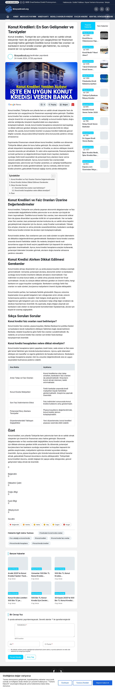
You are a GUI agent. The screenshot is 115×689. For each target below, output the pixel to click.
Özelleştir (65, 683)
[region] (57, 680)
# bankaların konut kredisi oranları (51, 533)
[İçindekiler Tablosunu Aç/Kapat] (52, 176)
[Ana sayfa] (7, 17)
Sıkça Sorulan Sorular (19, 185)
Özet (12, 193)
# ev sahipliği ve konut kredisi (20, 538)
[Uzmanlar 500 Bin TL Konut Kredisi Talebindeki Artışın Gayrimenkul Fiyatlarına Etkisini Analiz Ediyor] (41, 568)
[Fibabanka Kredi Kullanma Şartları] (95, 80)
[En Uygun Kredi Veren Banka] (95, 137)
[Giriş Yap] (102, 9)
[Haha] (36, 524)
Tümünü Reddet (82, 683)
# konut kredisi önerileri (41, 543)
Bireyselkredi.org (22, 55)
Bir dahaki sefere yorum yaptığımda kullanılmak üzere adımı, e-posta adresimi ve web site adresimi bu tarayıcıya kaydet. (40, 650)
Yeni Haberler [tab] (102, 26)
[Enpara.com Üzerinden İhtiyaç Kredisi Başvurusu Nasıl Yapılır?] (95, 165)
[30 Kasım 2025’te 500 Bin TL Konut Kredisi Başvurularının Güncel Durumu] (65, 592)
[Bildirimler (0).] (107, 9)
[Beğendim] (14, 524)
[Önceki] (21, 2)
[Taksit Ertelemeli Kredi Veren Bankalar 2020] (95, 65)
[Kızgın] (66, 524)
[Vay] (46, 524)
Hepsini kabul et (102, 683)
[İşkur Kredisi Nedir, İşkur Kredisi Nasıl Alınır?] (95, 151)
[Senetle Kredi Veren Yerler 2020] (95, 108)
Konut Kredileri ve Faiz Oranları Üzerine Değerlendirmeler (33, 179)
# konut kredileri (40, 538)
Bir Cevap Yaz (16, 614)
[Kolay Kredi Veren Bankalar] (95, 123)
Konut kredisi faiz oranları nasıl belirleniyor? (30, 188)
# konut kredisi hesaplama (19, 543)
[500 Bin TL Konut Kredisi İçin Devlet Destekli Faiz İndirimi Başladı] (41, 592)
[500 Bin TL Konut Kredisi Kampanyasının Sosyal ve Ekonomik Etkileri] (65, 568)
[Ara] (96, 9)
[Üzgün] (56, 524)
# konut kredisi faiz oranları (60, 538)
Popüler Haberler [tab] (88, 26)
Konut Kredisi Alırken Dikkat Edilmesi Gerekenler (29, 182)
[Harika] (26, 524)
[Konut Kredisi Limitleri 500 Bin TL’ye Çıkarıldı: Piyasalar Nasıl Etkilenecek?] (18, 592)
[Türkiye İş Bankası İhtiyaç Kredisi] (95, 94)
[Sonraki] (23, 2)
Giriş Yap (30, 657)
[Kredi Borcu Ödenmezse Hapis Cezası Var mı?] (95, 37)
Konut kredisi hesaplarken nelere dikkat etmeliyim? (32, 190)
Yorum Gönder (15, 657)
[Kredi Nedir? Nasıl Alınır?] (95, 51)
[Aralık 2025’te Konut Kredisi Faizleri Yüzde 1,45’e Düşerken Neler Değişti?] (18, 568)
